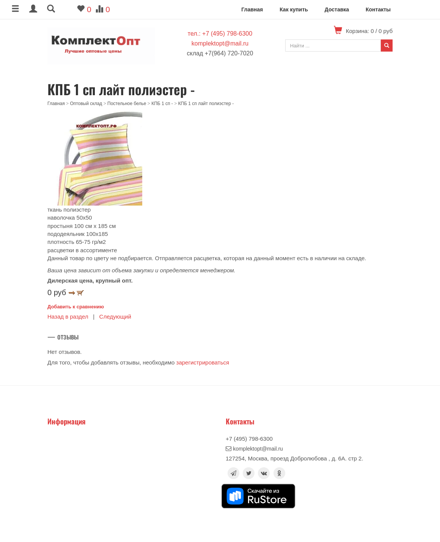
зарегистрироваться (202, 362)
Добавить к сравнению (75, 306)
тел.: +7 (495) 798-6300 (220, 33)
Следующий (115, 316)
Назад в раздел (67, 316)
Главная (252, 9)
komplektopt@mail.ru (220, 43)
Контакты (378, 9)
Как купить (294, 9)
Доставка (337, 9)
